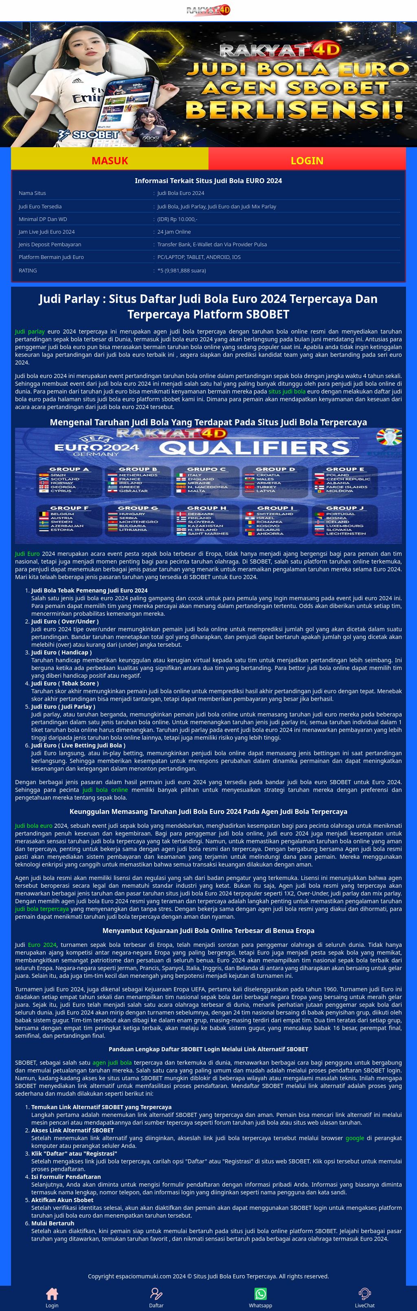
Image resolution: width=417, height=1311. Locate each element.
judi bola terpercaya (42, 909)
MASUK (109, 160)
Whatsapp (260, 1298)
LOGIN (307, 160)
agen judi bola (112, 1062)
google (355, 1138)
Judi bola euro (34, 825)
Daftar (156, 1298)
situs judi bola (286, 391)
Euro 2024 (42, 944)
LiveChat (365, 1298)
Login (52, 1298)
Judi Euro (27, 553)
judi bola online (105, 790)
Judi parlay (30, 331)
